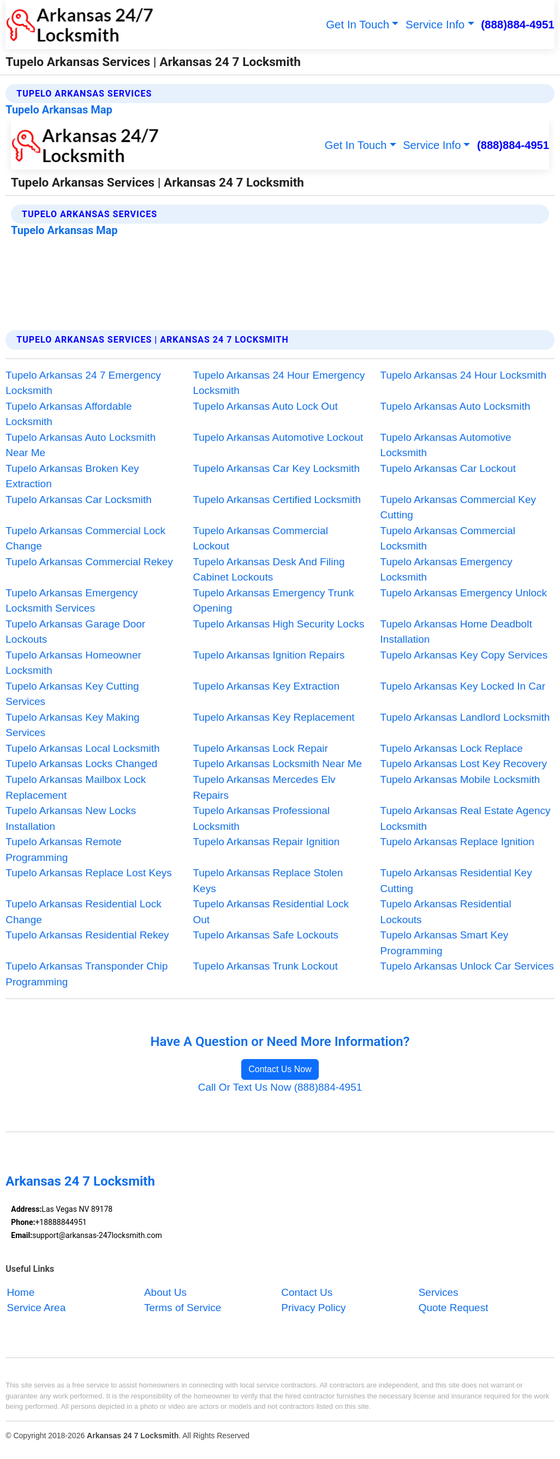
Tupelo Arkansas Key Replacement (273, 717)
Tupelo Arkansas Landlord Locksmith (465, 717)
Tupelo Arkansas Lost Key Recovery (463, 763)
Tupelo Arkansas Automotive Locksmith (445, 445)
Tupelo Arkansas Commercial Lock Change (85, 538)
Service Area (36, 1308)
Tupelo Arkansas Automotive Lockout (278, 437)
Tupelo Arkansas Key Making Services (72, 725)
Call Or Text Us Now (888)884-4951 (280, 1087)
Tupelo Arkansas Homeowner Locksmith (73, 663)
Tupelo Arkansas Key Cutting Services (72, 694)
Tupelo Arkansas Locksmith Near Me (277, 763)
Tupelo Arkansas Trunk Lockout (265, 966)
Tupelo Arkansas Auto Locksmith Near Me (80, 445)
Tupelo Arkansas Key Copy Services (464, 655)
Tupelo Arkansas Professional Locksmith (261, 818)
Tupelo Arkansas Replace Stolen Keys (268, 880)
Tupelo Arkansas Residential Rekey (87, 935)
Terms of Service (182, 1308)
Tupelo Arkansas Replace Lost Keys (88, 872)
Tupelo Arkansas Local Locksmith (82, 748)
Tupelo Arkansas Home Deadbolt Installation (456, 631)
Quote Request (453, 1308)
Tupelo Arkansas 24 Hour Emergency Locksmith (279, 383)
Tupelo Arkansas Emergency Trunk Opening (273, 600)
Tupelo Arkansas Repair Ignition (266, 841)
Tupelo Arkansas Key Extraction (266, 686)
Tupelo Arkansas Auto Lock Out (265, 406)
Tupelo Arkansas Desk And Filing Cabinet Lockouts (268, 569)
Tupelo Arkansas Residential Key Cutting (456, 880)
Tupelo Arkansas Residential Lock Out (271, 911)
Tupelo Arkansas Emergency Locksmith (446, 569)
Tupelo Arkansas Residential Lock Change (83, 911)
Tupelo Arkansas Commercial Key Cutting (458, 507)
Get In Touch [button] (357, 24)
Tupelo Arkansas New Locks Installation (70, 818)
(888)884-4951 (518, 24)
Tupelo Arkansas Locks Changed (81, 763)
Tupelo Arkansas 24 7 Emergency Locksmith (82, 383)
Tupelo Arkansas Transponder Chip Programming (86, 974)
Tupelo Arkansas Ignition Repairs (268, 655)
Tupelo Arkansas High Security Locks (278, 624)
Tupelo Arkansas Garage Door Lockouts (75, 631)
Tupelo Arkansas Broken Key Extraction (72, 476)
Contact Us (306, 1292)
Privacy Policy (313, 1308)
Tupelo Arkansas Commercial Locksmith (447, 538)
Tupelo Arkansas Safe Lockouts (265, 935)
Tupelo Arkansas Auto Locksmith (455, 406)
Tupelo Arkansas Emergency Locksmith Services (71, 600)
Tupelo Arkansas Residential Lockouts (445, 911)
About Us (165, 1292)
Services (438, 1292)
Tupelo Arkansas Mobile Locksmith (460, 779)
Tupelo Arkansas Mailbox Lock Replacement (75, 787)
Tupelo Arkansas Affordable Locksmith (68, 414)
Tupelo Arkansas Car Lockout (448, 468)
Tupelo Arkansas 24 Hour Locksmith (463, 375)
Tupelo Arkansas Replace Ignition (457, 841)
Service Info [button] (435, 24)
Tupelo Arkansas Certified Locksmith (277, 499)
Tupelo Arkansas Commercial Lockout (260, 538)
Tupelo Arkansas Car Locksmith (78, 499)
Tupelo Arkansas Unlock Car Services (467, 966)
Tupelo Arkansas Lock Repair (260, 748)
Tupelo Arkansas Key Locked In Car (462, 686)
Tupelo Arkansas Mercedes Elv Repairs (264, 787)
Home (21, 1292)
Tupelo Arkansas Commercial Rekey (89, 561)
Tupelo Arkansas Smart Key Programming (444, 942)
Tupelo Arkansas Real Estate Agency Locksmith (465, 818)
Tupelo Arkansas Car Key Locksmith (276, 468)
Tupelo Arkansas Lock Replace (451, 748)
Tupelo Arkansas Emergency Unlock (463, 593)
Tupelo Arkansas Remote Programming (63, 849)
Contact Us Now (280, 1069)
